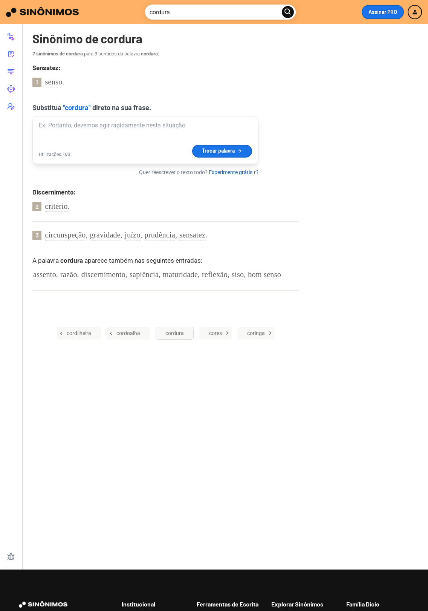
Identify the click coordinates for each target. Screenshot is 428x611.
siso (238, 274)
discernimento (103, 274)
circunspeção (65, 235)
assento (44, 274)
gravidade (105, 235)
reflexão (215, 274)
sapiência (144, 274)
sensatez (192, 235)
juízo (133, 235)
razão (68, 274)
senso (54, 82)
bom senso (264, 274)
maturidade (180, 274)
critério (56, 206)
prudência (160, 235)
